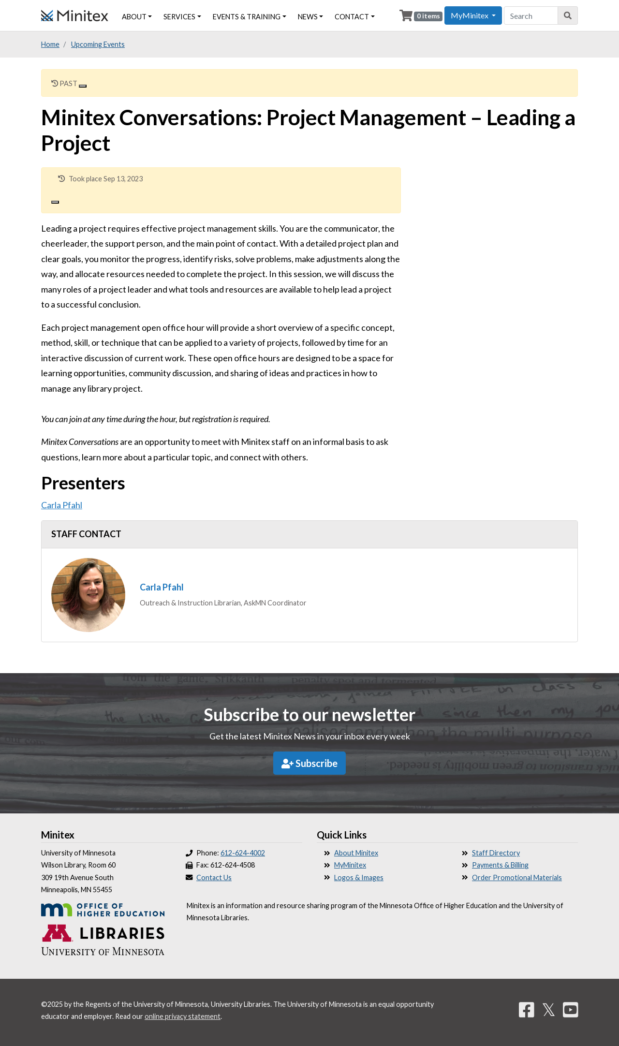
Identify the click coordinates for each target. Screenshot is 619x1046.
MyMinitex (350, 865)
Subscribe (309, 763)
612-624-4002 (243, 853)
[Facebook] (526, 1009)
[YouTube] (570, 1009)
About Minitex (356, 853)
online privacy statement (183, 1016)
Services (179, 17)
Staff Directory (496, 853)
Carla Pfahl (61, 505)
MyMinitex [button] (470, 15)
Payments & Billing (500, 865)
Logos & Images (358, 877)
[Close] (83, 86)
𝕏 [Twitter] (549, 1009)
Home (50, 44)
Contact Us (214, 877)
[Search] (568, 15)
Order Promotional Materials (517, 877)
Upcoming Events (98, 44)
